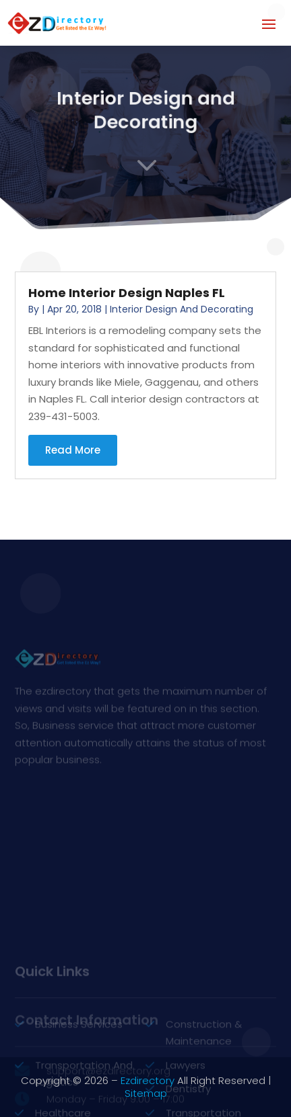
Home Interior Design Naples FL (126, 292)
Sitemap (146, 1093)
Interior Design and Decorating (181, 309)
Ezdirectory (147, 1080)
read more (72, 450)
